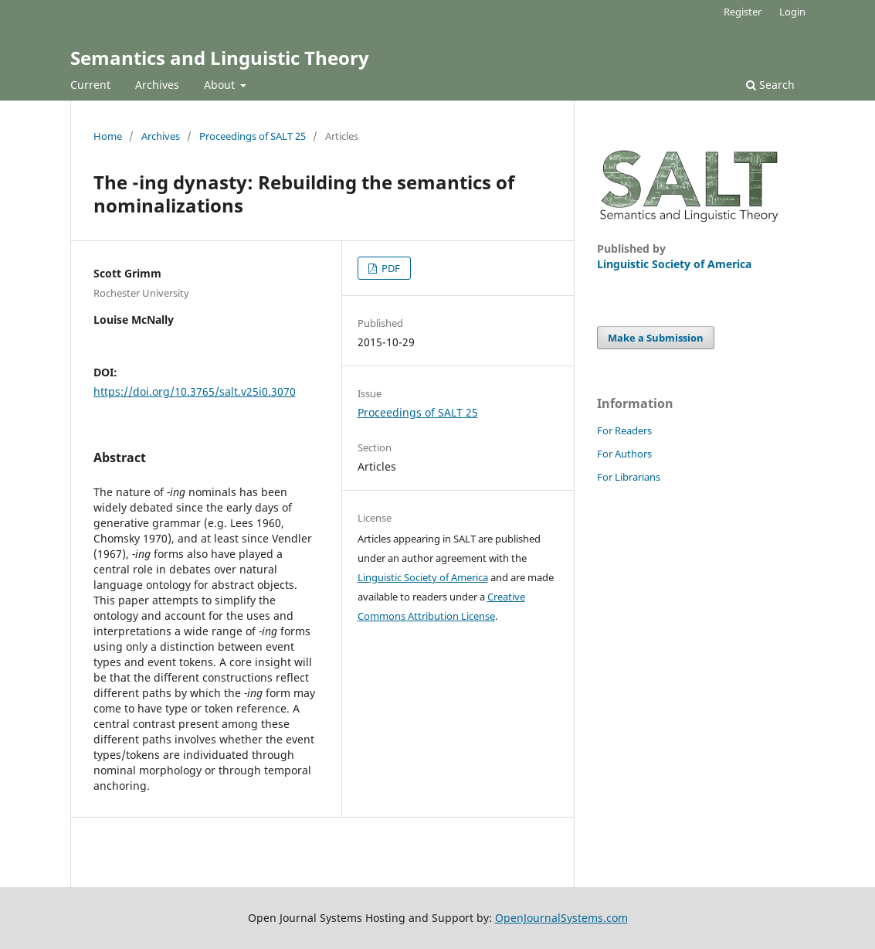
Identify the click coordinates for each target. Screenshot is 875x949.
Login (792, 12)
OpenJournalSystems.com (561, 917)
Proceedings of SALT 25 (252, 136)
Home (107, 136)
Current (90, 84)
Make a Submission (656, 338)
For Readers (624, 430)
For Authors (624, 454)
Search (770, 84)
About (221, 84)
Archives (157, 84)
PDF (389, 268)
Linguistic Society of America (423, 577)
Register (742, 12)
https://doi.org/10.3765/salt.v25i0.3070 (194, 391)
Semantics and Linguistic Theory (219, 57)
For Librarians (628, 477)
